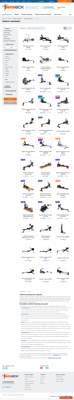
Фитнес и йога (57, 14)
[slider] (4, 50)
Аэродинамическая (25, 307)
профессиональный (9, 82)
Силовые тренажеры (27, 14)
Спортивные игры (29, 389)
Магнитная (23, 340)
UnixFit (6, 75)
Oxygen (7, 69)
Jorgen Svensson (9, 67)
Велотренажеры (7, 34)
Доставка (12, 1)
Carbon (6, 60)
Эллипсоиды (6, 32)
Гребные (6, 36)
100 (29, 291)
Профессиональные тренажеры (43, 14)
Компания (42, 374)
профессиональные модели (54, 357)
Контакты (29, 1)
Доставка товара (60, 379)
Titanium (7, 71)
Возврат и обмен (60, 381)
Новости (42, 379)
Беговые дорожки (8, 30)
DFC (6, 62)
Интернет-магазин (60, 374)
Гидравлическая (25, 332)
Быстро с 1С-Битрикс (65, 397)
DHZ (6, 64)
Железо (17, 14)
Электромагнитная (25, 346)
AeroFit (6, 56)
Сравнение (40, 1)
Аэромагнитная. (25, 313)
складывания (56, 355)
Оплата (18, 1)
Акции (23, 1)
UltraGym (7, 73)
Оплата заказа (59, 376)
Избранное (50, 1)
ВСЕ (32, 291)
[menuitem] (7, 14)
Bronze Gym (7, 58)
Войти (64, 1)
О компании (4, 1)
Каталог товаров (29, 374)
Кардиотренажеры (7, 14)
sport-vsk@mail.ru (6, 387)
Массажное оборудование (10, 40)
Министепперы (7, 38)
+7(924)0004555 (48, 7)
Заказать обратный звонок (49, 8)
